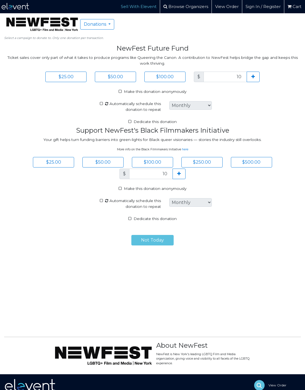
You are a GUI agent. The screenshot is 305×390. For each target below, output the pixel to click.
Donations (95, 24)
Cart (294, 6)
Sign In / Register (263, 6)
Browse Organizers (185, 6)
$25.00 (66, 76)
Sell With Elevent (139, 6)
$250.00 (202, 162)
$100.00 (165, 76)
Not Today (152, 240)
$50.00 (115, 76)
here (185, 149)
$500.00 (251, 162)
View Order (227, 6)
